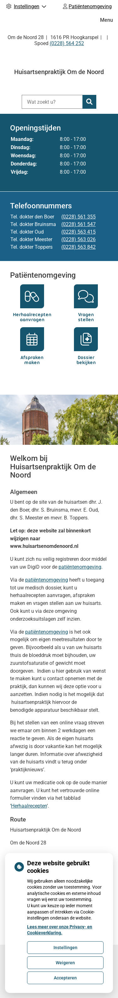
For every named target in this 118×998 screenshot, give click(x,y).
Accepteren (65, 977)
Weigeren (65, 962)
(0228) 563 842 (78, 247)
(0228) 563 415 (78, 232)
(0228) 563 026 (78, 239)
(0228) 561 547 (78, 224)
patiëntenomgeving (80, 567)
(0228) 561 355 (78, 217)
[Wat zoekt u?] (52, 102)
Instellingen (65, 947)
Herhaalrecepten (29, 806)
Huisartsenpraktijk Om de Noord (59, 72)
